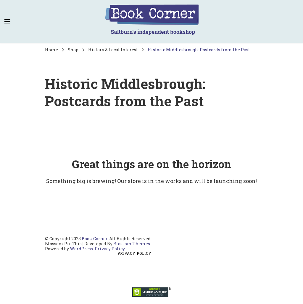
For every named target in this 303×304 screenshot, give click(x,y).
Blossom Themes (131, 243)
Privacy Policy (110, 249)
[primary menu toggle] (7, 21)
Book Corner (94, 238)
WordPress (81, 249)
